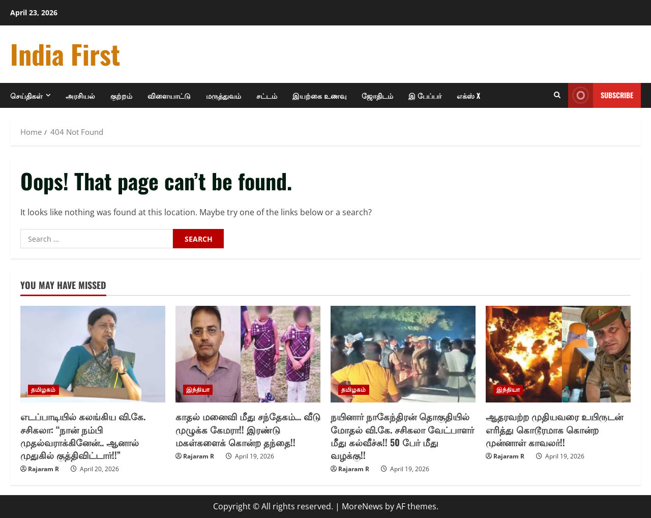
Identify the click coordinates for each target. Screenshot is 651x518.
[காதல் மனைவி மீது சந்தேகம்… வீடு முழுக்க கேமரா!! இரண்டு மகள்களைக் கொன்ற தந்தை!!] (247, 354)
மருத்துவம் (223, 95)
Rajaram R (43, 469)
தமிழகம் (43, 389)
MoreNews (362, 506)
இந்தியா (198, 389)
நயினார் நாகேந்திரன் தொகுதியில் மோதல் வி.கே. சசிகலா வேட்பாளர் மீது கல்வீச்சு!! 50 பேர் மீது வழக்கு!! (402, 436)
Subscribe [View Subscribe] (600, 95)
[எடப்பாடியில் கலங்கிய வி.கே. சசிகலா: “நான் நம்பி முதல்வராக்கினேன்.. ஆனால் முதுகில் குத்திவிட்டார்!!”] (92, 354)
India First (65, 53)
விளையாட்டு (169, 95)
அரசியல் (80, 95)
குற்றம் (121, 95)
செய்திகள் (26, 95)
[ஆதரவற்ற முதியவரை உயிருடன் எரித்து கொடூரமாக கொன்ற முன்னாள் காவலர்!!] (558, 354)
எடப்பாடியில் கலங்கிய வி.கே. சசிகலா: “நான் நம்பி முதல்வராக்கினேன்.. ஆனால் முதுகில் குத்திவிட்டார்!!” (82, 436)
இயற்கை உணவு (319, 95)
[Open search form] (557, 95)
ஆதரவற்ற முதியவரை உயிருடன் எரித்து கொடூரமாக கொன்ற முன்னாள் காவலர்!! (554, 429)
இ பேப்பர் (424, 95)
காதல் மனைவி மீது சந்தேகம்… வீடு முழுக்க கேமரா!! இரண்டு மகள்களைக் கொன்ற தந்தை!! (247, 429)
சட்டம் (266, 95)
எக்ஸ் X (468, 95)
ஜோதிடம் (377, 95)
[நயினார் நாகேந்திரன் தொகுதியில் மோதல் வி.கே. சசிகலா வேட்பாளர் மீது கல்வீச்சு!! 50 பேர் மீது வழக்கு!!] (403, 354)
